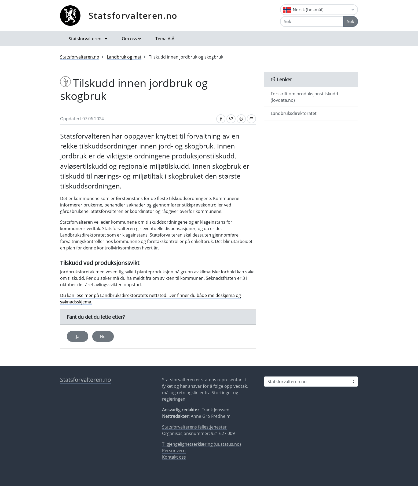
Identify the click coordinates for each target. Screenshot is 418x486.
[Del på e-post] (251, 118)
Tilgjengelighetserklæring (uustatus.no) (201, 444)
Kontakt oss (174, 457)
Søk (350, 21)
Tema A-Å (164, 39)
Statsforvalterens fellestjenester (194, 427)
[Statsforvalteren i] (311, 381)
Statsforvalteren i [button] (86, 39)
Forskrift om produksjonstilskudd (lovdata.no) (304, 97)
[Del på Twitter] (231, 118)
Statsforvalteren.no (133, 15)
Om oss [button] (129, 39)
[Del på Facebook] (220, 118)
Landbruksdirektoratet (294, 113)
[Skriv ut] (241, 118)
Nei (103, 336)
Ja (77, 336)
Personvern (174, 451)
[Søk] (311, 21)
